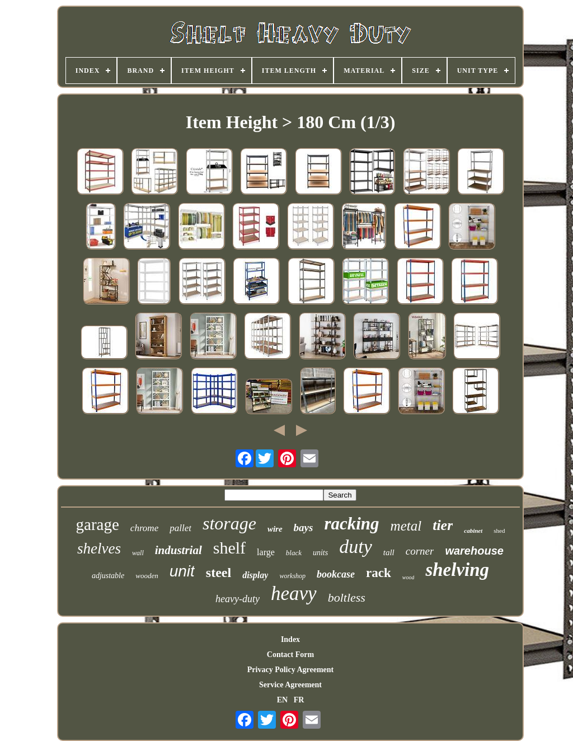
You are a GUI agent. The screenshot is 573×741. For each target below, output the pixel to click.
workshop (292, 576)
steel (218, 572)
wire (275, 528)
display (255, 575)
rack (378, 573)
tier (443, 525)
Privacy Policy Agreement (290, 669)
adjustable (108, 575)
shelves (99, 548)
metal (406, 525)
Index (290, 639)
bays (303, 527)
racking (351, 523)
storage (229, 523)
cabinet (473, 530)
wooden (146, 575)
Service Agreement (290, 685)
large (266, 552)
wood (408, 577)
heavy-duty (237, 598)
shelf (229, 547)
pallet (180, 528)
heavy (294, 593)
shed (499, 530)
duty (355, 546)
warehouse (474, 551)
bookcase (336, 574)
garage (97, 524)
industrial (178, 550)
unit (182, 571)
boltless (346, 597)
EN (282, 700)
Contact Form (290, 654)
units (320, 552)
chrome (144, 528)
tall (388, 552)
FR (299, 700)
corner (420, 551)
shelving (457, 570)
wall (138, 553)
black (294, 552)
